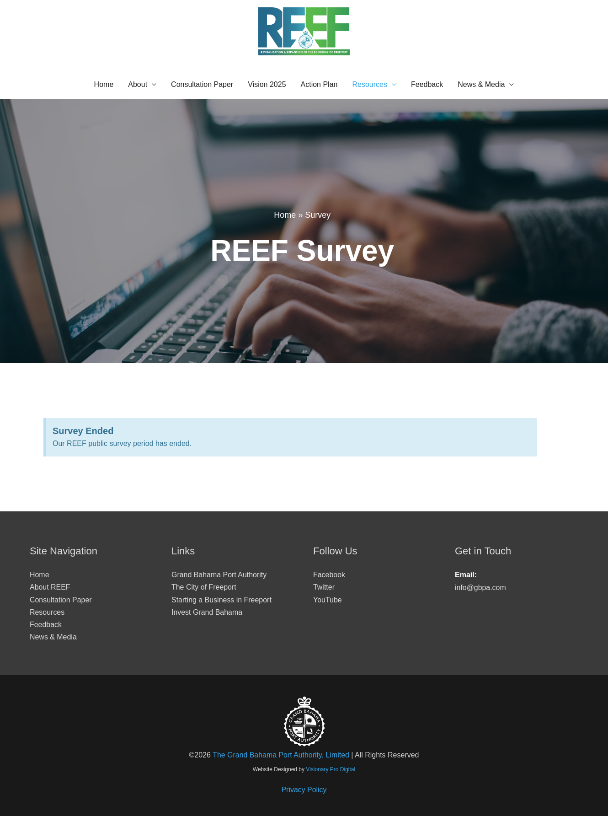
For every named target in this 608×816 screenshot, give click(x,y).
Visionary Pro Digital (330, 769)
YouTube (327, 600)
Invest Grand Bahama (207, 612)
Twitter (324, 587)
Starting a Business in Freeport (221, 600)
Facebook (329, 575)
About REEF (50, 587)
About (137, 84)
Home (104, 84)
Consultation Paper (202, 84)
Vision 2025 (267, 84)
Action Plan (319, 84)
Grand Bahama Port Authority (219, 575)
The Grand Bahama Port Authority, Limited (280, 755)
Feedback (427, 84)
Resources (369, 84)
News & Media (481, 84)
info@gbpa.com (480, 587)
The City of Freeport (203, 587)
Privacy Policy (304, 790)
